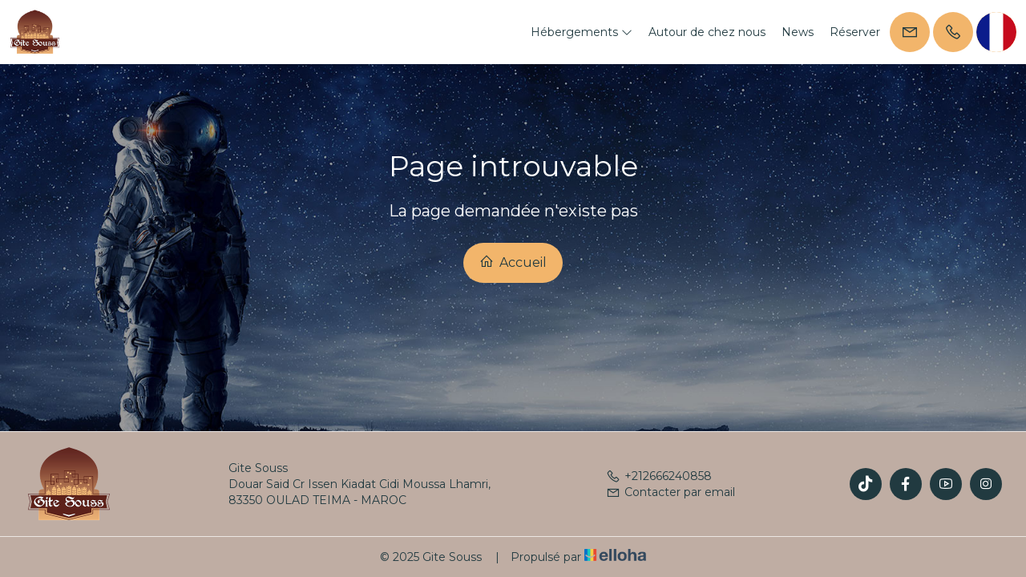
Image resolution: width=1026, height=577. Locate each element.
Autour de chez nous (706, 32)
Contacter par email (670, 492)
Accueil (513, 262)
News (798, 32)
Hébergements (581, 32)
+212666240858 (659, 476)
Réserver (855, 32)
